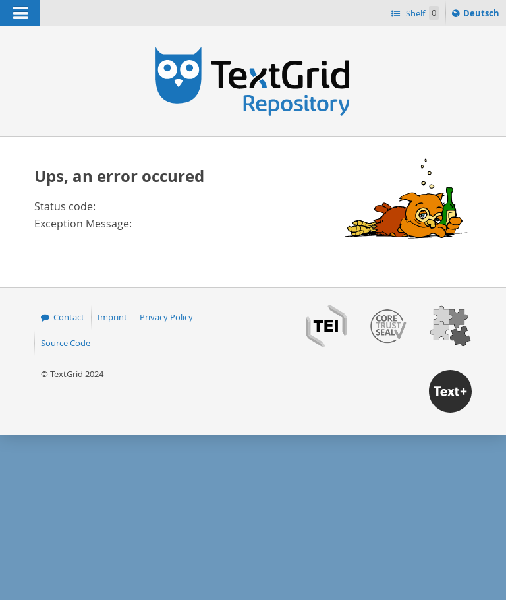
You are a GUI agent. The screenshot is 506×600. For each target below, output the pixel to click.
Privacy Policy (166, 317)
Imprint (112, 317)
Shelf (421, 13)
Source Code (65, 343)
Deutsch (483, 15)
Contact (68, 317)
